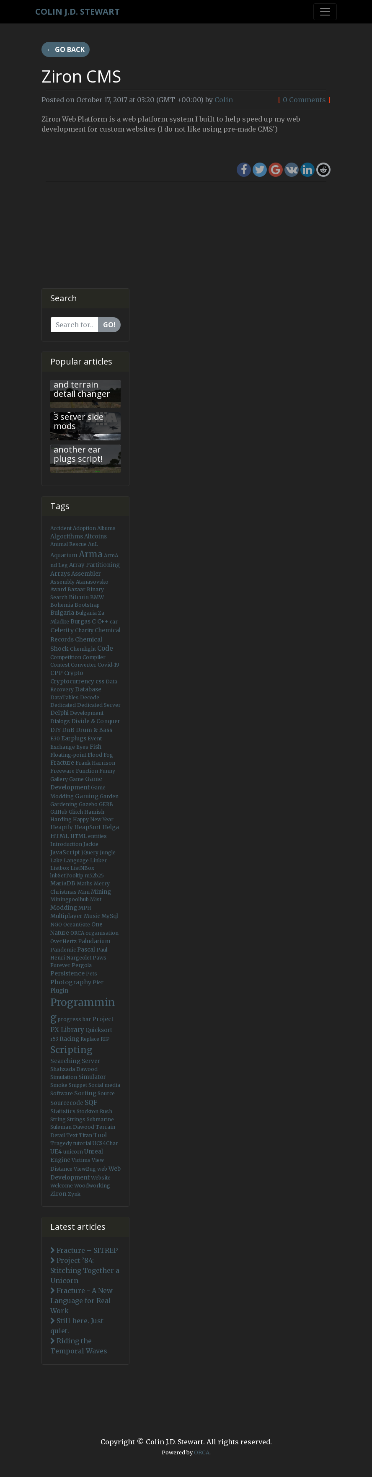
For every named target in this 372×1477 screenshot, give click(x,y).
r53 (54, 1039)
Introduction (66, 844)
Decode (89, 697)
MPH (84, 908)
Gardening (64, 804)
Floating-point (68, 755)
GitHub (58, 812)
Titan (85, 1135)
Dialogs (60, 721)
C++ (102, 621)
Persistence (67, 973)
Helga (110, 827)
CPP (56, 673)
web (102, 1169)
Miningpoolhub (69, 899)
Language (76, 860)
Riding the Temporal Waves (78, 1346)
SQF (91, 1102)
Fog (108, 755)
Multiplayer (66, 916)
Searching (65, 1061)
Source (106, 1093)
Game (76, 779)
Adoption (84, 528)
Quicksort (98, 1030)
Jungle (108, 852)
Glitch (76, 812)
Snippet (78, 1085)
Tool (100, 1135)
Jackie (90, 844)
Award (58, 589)
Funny (107, 771)
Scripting (71, 1049)
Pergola (82, 965)
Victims (81, 1160)
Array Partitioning (94, 565)
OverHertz (63, 941)
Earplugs (73, 738)
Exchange (62, 747)
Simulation (63, 1077)
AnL (93, 544)
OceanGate (76, 924)
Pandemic (63, 950)
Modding (63, 907)
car (114, 621)
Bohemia (61, 605)
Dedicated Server (99, 705)
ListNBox (82, 868)
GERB (106, 804)
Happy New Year (93, 819)
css (100, 681)
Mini (84, 892)
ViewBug (85, 1169)
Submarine (100, 1119)
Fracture (62, 762)
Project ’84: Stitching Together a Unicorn (84, 1270)
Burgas (80, 621)
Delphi (59, 713)
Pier (98, 982)
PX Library (67, 1030)
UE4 (56, 1151)
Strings (76, 1119)
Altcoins (95, 536)
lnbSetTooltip (66, 875)
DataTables (64, 697)
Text (72, 1135)
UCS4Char (105, 1143)
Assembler (86, 573)
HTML (59, 836)
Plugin (59, 990)
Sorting (85, 1093)
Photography (70, 982)
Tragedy (61, 1143)
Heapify (61, 827)
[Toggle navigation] (325, 11)
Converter (83, 665)
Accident (61, 528)
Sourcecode (66, 1103)
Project (103, 1019)
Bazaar (76, 589)
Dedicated (63, 705)
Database (88, 689)
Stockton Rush (94, 1111)
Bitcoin (79, 597)
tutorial (82, 1143)
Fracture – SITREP (84, 1250)
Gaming (86, 796)
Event (95, 738)
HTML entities (88, 836)
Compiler (94, 657)
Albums (106, 528)
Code (105, 648)
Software (61, 1093)
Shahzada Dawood (74, 1069)
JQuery (89, 852)
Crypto (73, 673)
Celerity (62, 630)
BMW (97, 597)
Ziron (58, 1194)
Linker (98, 860)
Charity (84, 630)
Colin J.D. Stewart (77, 11)
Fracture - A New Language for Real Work (81, 1300)
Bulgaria (62, 612)
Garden (109, 796)
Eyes (82, 747)
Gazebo (88, 804)
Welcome (61, 1185)
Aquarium (64, 555)
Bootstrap (87, 605)
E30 (55, 738)
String (58, 1119)
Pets (91, 973)
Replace (89, 1039)
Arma (91, 554)
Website (101, 1177)
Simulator (92, 1077)
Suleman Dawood (72, 1127)
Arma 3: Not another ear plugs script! (78, 449)
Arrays (60, 573)
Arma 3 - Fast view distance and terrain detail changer (82, 379)
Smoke (58, 1085)
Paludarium (94, 941)
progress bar (74, 1019)
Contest (60, 665)
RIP (105, 1039)
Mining (101, 891)
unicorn (73, 1151)
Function (87, 771)
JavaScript (65, 852)
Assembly (62, 582)
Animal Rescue (68, 544)
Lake (56, 860)
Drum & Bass (94, 730)
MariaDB (62, 883)
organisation (102, 933)
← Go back (65, 49)
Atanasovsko (92, 582)
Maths (85, 883)
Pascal (86, 949)
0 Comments (304, 100)
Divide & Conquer (95, 721)
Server (91, 1061)
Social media (104, 1085)
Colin (223, 100)
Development (86, 713)
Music (92, 916)
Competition (65, 657)
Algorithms (66, 536)
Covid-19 (108, 665)
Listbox (59, 868)
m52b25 (94, 875)
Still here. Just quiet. (76, 1326)
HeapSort (87, 827)
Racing (69, 1038)
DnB (68, 730)
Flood (95, 755)
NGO (56, 924)
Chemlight (83, 649)
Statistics (62, 1111)
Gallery (59, 779)
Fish (95, 746)
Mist (95, 899)
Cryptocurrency (72, 681)
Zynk (74, 1194)
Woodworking (92, 1185)
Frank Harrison (95, 763)
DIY (55, 730)
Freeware (62, 771)
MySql (109, 916)
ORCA (77, 933)
